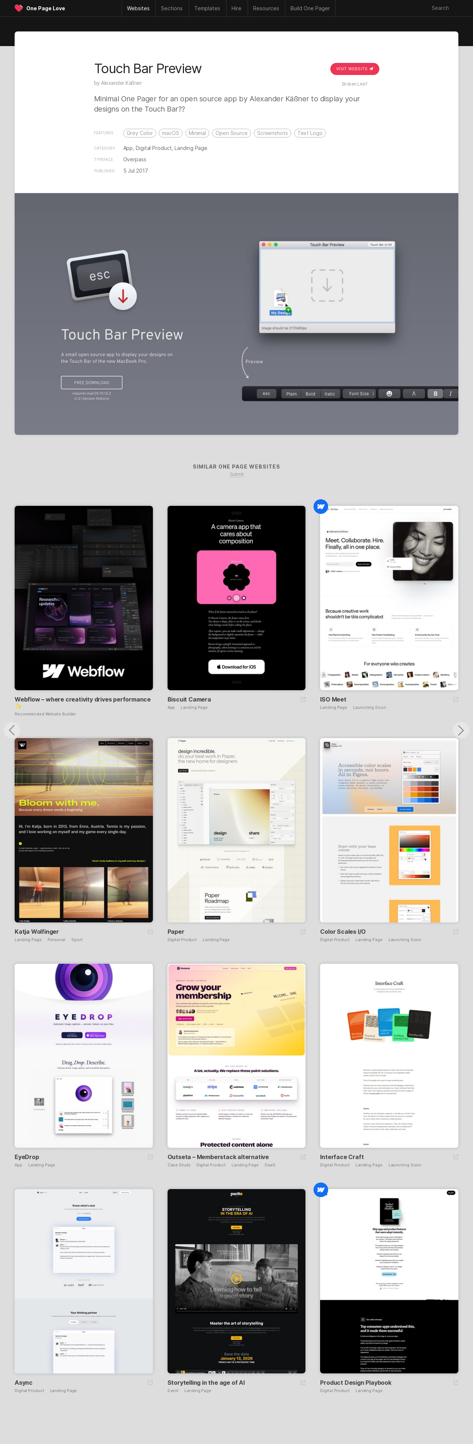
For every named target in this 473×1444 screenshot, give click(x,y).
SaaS (269, 1165)
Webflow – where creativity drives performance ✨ (83, 703)
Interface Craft (342, 1157)
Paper (176, 931)
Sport (77, 940)
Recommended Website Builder (45, 714)
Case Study (179, 1165)
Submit (237, 474)
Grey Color (140, 133)
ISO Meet (333, 699)
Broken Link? (355, 84)
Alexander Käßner (121, 83)
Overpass (134, 159)
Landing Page (190, 148)
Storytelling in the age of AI (206, 1382)
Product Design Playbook (355, 1382)
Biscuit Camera (189, 699)
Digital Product (154, 148)
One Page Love (45, 8)
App (128, 148)
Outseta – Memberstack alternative (218, 1157)
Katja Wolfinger (37, 931)
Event (173, 1391)
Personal (56, 940)
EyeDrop (27, 1157)
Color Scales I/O (343, 931)
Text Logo (310, 133)
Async (24, 1382)
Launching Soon (369, 708)
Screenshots (272, 133)
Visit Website (354, 68)
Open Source (231, 133)
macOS (170, 133)
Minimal (197, 133)
